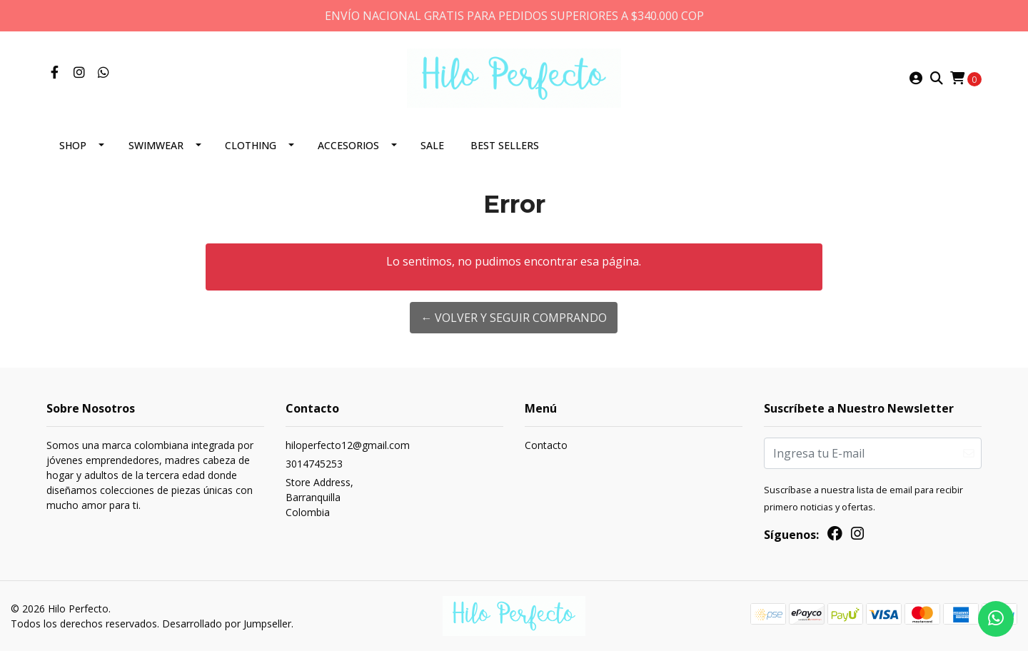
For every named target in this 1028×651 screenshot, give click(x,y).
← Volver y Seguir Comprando (513, 318)
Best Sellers (504, 145)
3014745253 (314, 463)
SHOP (72, 145)
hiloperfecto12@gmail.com (348, 445)
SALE (432, 145)
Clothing (250, 145)
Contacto (546, 445)
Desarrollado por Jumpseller (226, 623)
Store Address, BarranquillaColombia (319, 497)
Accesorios (348, 145)
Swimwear (155, 145)
